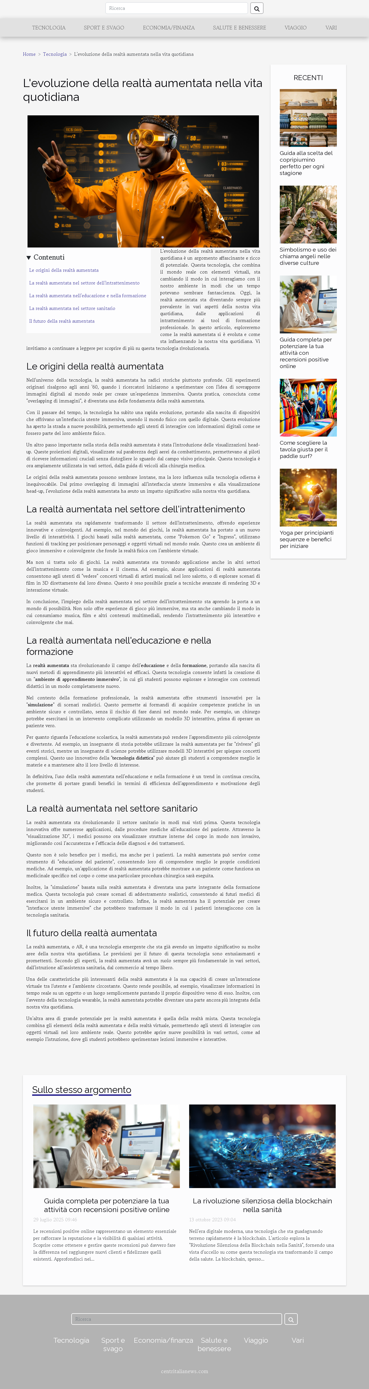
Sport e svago (104, 27)
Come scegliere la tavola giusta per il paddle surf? (304, 449)
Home (29, 54)
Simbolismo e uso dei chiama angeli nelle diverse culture (308, 256)
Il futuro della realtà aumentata (61, 320)
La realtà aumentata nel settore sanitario (72, 308)
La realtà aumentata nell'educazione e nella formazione (87, 295)
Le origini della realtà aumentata (63, 270)
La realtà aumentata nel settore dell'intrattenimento (84, 282)
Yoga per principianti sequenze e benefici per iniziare (307, 539)
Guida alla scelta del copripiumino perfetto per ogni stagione (306, 163)
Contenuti (49, 257)
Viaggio (296, 27)
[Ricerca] (176, 8)
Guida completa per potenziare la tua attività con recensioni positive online (306, 352)
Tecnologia (48, 27)
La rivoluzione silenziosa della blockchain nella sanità (262, 1205)
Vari (331, 27)
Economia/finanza (169, 27)
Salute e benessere (239, 27)
